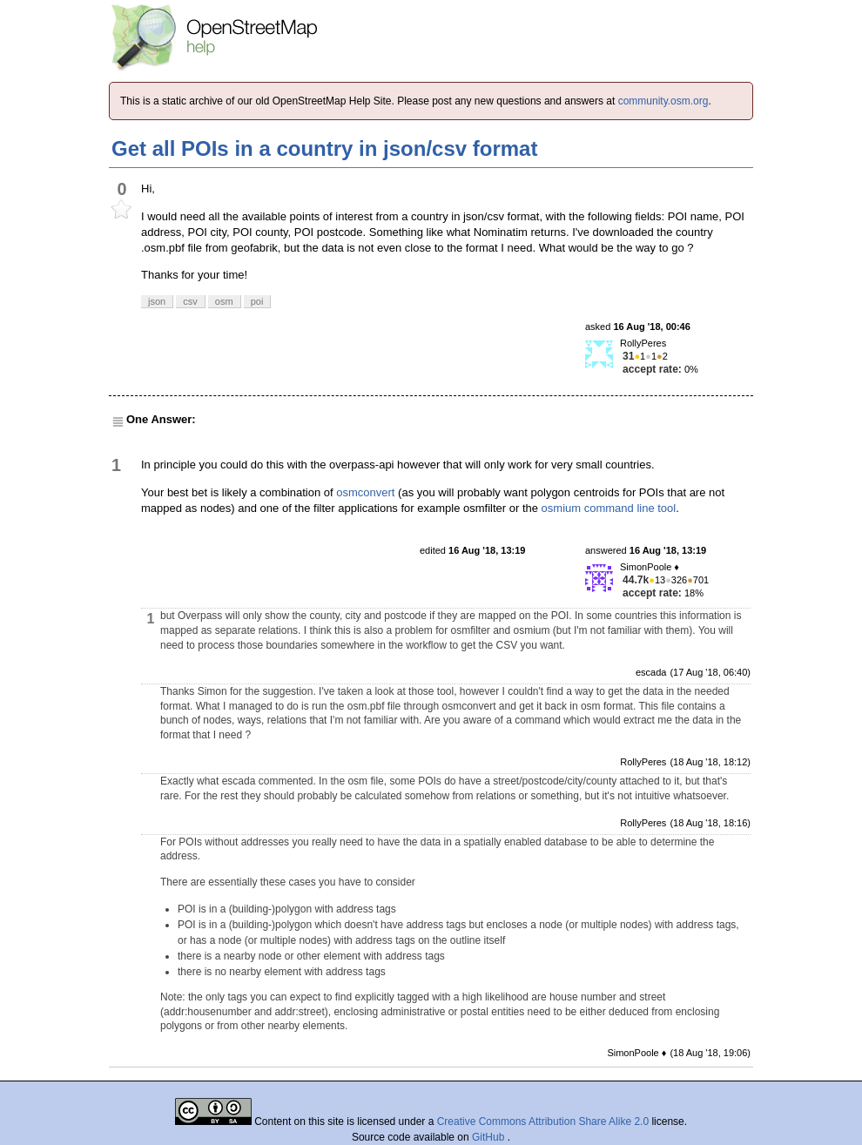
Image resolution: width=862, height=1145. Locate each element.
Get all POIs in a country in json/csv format (324, 148)
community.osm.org (663, 101)
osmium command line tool (609, 508)
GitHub (490, 1137)
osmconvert (365, 492)
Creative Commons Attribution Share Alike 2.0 (543, 1121)
